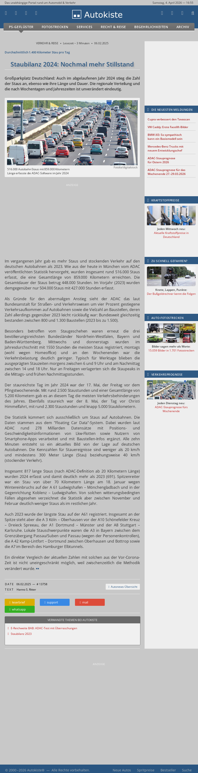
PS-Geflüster (21, 27)
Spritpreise (145, 767)
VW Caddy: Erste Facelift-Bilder (168, 127)
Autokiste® (36, 767)
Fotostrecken (55, 27)
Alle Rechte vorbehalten (70, 767)
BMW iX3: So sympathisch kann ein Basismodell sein (165, 137)
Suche (187, 767)
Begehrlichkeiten (151, 27)
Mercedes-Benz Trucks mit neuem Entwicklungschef (165, 148)
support (51, 602)
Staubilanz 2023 (21, 631)
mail (83, 602)
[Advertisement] (72, 220)
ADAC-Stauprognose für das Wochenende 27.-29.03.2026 (167, 172)
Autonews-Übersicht (122, 587)
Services (85, 27)
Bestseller (168, 767)
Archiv (182, 27)
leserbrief (17, 602)
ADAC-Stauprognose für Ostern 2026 (161, 160)
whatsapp (123, 602)
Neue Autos (122, 767)
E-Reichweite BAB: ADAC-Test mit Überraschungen (44, 625)
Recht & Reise (113, 27)
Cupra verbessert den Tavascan (169, 119)
